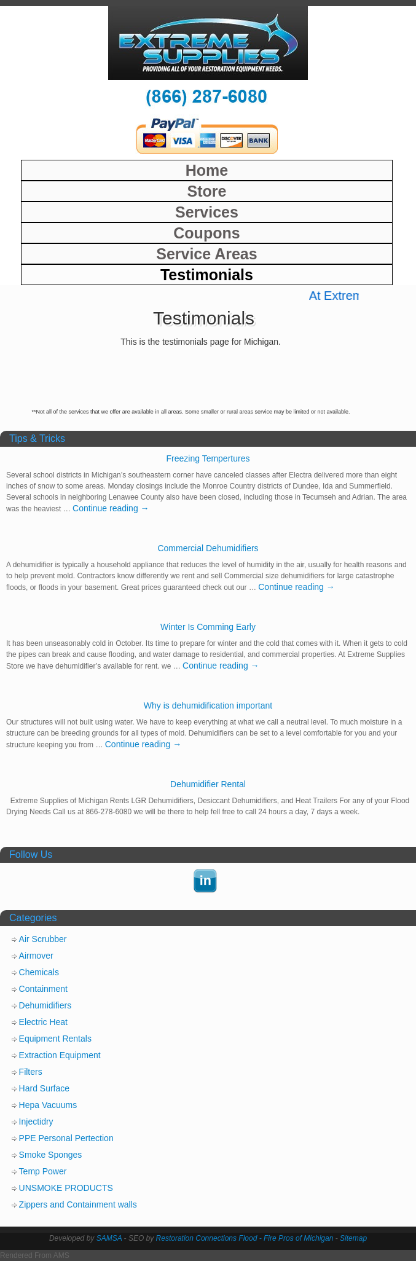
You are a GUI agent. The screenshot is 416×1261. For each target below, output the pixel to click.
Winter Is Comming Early (208, 627)
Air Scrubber (43, 939)
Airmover (36, 955)
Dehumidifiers (45, 1005)
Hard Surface (44, 1088)
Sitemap (353, 1238)
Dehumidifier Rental (208, 784)
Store (206, 191)
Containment (43, 989)
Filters (30, 1072)
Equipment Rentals (55, 1038)
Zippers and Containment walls (78, 1204)
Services (206, 212)
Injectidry (36, 1121)
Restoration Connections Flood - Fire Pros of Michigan (245, 1238)
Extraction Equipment (60, 1055)
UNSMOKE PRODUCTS (66, 1188)
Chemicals (39, 972)
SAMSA (109, 1238)
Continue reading (111, 508)
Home (207, 170)
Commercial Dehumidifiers (207, 548)
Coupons (206, 233)
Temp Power (43, 1171)
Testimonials (206, 274)
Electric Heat (43, 1022)
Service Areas (206, 253)
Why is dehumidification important (208, 705)
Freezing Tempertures (208, 458)
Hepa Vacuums (48, 1105)
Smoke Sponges (50, 1155)
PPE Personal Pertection (66, 1138)
